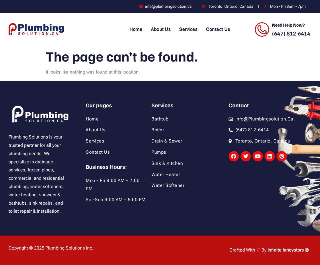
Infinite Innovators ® (288, 250)
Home (135, 29)
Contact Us (218, 29)
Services (188, 29)
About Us (161, 29)
